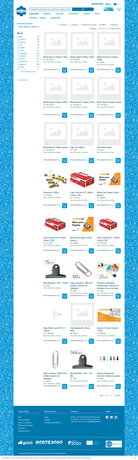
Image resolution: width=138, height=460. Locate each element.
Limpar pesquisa (22, 80)
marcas (47, 13)
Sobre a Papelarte (24, 420)
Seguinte (118, 395)
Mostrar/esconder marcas (28, 71)
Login (46, 417)
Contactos (21, 428)
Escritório (73, 13)
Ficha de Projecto (24, 431)
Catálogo (34, 13)
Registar (47, 420)
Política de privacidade (25, 425)
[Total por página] (104, 24)
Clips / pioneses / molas (29, 27)
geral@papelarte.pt (94, 421)
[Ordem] (115, 24)
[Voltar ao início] (21, 11)
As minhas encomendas (52, 423)
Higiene (86, 13)
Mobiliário (56, 18)
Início (20, 417)
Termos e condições (25, 423)
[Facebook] (107, 417)
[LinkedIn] (111, 417)
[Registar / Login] (108, 9)
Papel (97, 13)
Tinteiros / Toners (37, 18)
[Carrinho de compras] (119, 9)
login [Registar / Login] (58, 69)
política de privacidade (83, 458)
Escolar (59, 13)
